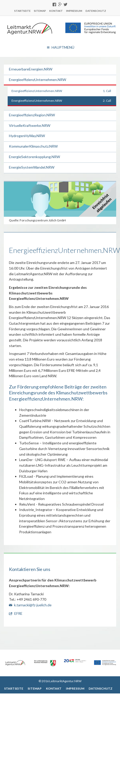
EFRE (18, 613)
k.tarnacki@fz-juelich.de (33, 605)
